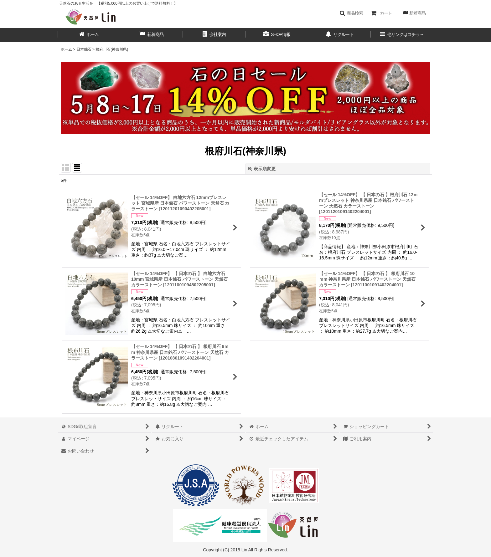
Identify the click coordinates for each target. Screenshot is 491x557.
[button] (351, 13)
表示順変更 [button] (262, 168)
